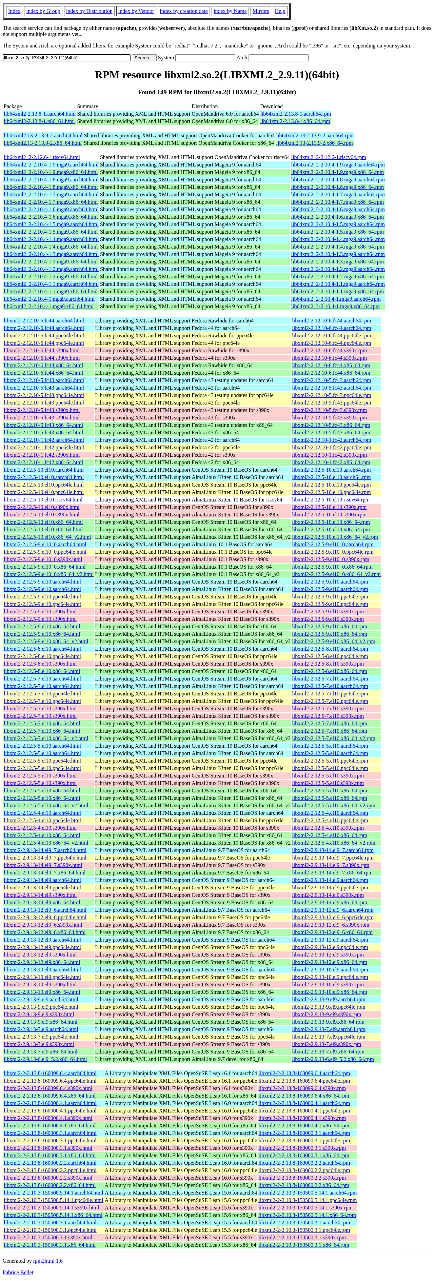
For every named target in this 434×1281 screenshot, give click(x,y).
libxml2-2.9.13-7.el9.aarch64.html (41, 1029)
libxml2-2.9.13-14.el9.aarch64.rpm (330, 880)
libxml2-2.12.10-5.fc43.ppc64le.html (44, 395)
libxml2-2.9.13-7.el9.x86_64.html (40, 1052)
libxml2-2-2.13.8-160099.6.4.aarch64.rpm (304, 1073)
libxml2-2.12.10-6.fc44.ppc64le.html (44, 335)
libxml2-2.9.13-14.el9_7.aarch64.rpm (332, 850)
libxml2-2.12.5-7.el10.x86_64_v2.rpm (333, 738)
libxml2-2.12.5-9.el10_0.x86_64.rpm (332, 567)
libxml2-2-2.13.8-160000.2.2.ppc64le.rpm (304, 1170)
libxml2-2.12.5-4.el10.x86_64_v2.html (46, 843)
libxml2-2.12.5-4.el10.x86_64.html (42, 835)
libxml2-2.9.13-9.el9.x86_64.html (40, 1022)
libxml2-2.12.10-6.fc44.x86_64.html (43, 365)
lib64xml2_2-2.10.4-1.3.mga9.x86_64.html (51, 261)
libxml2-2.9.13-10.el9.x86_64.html (42, 992)
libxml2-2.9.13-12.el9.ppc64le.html (42, 947)
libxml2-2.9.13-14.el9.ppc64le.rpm (330, 887)
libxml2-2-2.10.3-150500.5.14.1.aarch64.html (53, 1193)
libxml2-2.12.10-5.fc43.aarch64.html (44, 380)
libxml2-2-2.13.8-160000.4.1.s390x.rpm (302, 1118)
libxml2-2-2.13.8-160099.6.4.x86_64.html (50, 1096)
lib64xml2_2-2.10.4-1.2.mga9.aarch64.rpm (338, 269)
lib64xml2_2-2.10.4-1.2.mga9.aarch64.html (51, 269)
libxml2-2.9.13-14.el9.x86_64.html (42, 902)
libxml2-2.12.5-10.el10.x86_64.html (43, 522)
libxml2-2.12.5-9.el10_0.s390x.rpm (330, 559)
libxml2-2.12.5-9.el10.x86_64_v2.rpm (333, 641)
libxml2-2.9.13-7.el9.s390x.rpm (326, 1044)
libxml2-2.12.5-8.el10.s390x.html (40, 664)
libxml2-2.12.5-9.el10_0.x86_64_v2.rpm (336, 574)
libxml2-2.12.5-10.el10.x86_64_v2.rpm (335, 537)
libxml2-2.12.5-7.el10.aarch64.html (42, 679)
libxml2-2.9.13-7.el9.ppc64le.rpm (328, 1037)
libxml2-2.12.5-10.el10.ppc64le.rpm (331, 485)
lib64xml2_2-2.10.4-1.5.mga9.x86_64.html (51, 232)
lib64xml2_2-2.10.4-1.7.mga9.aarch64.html (51, 194)
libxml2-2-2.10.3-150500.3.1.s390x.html (48, 1237)
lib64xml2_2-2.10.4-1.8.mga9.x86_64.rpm (337, 187)
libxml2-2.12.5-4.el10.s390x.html (40, 828)
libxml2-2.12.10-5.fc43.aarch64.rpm (331, 380)
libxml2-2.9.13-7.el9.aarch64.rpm (328, 1029)
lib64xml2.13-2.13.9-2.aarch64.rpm (315, 135)
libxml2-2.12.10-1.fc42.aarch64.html (44, 440)
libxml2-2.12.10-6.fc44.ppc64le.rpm (331, 335)
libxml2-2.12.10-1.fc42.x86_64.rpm (331, 462)
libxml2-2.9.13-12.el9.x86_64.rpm (329, 962)
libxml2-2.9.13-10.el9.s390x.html (40, 984)
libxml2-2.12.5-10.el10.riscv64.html (43, 499)
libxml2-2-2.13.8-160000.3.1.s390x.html (48, 1148)
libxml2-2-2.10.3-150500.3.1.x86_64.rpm (303, 1245)
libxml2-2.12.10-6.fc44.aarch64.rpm (331, 320)
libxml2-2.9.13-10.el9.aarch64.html (42, 969)
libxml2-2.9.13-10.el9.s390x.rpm (328, 984)
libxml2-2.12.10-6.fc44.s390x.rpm (329, 350)
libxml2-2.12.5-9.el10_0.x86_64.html (44, 567)
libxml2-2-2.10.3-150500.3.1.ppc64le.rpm (304, 1230)
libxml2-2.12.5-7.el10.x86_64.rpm (329, 723)
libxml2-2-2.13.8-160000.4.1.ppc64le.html (50, 1111)
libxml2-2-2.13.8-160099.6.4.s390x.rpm (302, 1088)
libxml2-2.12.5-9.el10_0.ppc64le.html (45, 552)
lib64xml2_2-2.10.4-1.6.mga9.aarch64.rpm (338, 209)
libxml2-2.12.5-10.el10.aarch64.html (44, 470)
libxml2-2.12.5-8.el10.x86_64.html (42, 671)
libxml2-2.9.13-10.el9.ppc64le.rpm (330, 977)
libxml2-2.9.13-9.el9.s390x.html (39, 1014)
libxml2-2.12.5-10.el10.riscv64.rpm (331, 499)
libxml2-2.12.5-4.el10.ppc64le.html (42, 820)
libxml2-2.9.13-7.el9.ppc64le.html (41, 1037)
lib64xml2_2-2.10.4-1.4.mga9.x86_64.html (51, 247)
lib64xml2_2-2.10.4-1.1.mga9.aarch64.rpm (338, 284)
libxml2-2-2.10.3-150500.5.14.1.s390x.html (51, 1207)
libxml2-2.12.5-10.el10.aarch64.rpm (331, 470)
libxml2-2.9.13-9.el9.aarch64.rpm (328, 999)
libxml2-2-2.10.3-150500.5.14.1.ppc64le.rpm (307, 1200)
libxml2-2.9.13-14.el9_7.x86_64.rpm (332, 872)
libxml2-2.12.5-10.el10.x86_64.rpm (331, 522)
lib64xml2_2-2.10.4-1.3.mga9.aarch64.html (51, 254)
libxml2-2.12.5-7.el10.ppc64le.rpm (330, 693)
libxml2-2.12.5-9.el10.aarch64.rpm (330, 582)
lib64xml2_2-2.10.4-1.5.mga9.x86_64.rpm (337, 232)
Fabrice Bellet (18, 1272)
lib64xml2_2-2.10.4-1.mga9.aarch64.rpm (336, 299)
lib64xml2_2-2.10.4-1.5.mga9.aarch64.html (51, 224)
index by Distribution (89, 11)
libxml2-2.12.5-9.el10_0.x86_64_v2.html (49, 574)
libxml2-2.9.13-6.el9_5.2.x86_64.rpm (333, 1059)
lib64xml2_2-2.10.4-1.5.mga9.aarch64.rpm (338, 224)
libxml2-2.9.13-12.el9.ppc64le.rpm (330, 947)
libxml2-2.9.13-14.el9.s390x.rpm (328, 895)
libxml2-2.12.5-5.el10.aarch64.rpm (330, 746)
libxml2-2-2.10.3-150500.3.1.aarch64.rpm (304, 1222)
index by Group (43, 11)
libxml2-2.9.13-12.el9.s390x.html (40, 955)
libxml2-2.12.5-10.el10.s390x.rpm (329, 507)
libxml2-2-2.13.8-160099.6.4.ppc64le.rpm (304, 1081)
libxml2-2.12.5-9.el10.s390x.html (40, 611)
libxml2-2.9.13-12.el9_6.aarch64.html (45, 910)
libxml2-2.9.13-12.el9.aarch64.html (42, 940)
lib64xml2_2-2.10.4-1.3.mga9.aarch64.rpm (338, 254)
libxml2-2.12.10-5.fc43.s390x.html (42, 410)
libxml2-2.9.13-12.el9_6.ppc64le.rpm (332, 917)
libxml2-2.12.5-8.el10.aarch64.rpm (330, 649)
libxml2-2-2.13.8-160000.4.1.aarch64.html (50, 1103)
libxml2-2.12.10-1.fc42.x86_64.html (43, 462)
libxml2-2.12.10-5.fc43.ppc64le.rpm (331, 395)
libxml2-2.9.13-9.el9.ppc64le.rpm (328, 1007)
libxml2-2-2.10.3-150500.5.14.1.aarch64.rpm (307, 1193)
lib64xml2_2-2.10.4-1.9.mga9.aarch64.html (51, 164)
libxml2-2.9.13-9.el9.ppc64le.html (41, 1007)
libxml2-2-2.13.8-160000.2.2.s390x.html (48, 1178)
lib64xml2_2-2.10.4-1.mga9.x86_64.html (49, 306)
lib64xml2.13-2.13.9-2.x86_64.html (43, 143)
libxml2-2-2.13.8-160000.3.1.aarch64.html (50, 1133)
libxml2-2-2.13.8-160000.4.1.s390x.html (48, 1118)
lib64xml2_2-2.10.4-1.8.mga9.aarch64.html (51, 179)
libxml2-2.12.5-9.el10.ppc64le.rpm (330, 596)
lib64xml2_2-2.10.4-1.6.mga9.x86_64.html (51, 217)
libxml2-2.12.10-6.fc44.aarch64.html (44, 320)
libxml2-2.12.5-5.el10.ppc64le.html (42, 761)
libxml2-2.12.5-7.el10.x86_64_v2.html (46, 738)
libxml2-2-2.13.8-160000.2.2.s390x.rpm (302, 1178)
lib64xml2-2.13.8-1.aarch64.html (40, 114)
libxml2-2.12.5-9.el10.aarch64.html (42, 582)
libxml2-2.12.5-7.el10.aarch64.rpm (330, 679)
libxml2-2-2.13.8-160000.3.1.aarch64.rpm (304, 1133)
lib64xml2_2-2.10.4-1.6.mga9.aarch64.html (51, 209)
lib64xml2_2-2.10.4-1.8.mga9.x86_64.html (51, 187)
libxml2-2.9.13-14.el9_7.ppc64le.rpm (332, 858)
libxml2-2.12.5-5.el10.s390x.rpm (328, 776)
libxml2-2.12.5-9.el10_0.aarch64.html (45, 544)
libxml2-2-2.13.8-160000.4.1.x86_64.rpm (303, 1125)
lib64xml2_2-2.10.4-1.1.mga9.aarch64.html (51, 284)
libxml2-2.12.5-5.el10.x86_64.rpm (329, 790)
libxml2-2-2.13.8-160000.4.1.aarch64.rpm (304, 1103)
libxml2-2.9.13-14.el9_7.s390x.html (43, 865)
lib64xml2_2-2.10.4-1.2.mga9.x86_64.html (51, 276)
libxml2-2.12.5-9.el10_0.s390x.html (43, 559)
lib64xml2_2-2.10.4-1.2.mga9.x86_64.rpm (337, 276)
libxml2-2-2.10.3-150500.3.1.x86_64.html (50, 1245)
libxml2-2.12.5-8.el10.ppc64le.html (42, 656)
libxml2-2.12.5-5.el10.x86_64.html (42, 790)
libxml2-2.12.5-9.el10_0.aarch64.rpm (332, 544)
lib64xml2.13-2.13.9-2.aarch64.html (43, 135)
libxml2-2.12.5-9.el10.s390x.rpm (328, 611)
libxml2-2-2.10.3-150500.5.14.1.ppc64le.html (53, 1200)
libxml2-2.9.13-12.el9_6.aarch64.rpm (332, 910)
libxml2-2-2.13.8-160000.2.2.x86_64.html (50, 1185)
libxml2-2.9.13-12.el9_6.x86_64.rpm (332, 932)
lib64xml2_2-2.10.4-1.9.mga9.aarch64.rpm (338, 164)
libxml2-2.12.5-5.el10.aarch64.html (42, 746)
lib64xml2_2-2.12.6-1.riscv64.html (42, 157)
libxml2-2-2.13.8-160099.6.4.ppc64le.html (50, 1081)
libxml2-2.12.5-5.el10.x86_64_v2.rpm (333, 805)
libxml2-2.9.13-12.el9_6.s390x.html (43, 925)
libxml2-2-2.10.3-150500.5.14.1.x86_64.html (53, 1215)
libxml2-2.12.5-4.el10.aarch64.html (42, 813)
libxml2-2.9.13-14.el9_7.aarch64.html (45, 850)
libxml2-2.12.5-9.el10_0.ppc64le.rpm (332, 552)
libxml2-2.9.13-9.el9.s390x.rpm (326, 1014)
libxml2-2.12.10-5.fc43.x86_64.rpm (331, 425)
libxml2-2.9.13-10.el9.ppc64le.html (42, 977)
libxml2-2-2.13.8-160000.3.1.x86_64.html (50, 1155)
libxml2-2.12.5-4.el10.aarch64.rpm (330, 813)
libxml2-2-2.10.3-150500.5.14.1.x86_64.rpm (307, 1215)
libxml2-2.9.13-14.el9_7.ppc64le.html (45, 858)
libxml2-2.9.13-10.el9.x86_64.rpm (329, 992)
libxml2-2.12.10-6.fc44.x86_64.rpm (331, 365)
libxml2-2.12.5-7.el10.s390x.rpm (328, 708)
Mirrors (261, 11)
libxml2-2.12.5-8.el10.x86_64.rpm (329, 671)
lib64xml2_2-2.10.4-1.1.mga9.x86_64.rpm (337, 291)
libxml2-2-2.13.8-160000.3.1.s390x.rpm (302, 1148)
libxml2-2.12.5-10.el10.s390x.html (42, 507)
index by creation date (184, 11)
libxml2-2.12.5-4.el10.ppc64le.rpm (330, 820)
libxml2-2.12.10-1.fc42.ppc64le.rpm (331, 447)
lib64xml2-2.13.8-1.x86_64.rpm (295, 121)
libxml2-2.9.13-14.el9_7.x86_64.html (44, 872)
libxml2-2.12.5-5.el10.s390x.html (40, 776)
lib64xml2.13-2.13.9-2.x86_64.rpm (314, 143)
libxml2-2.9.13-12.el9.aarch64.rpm (330, 940)
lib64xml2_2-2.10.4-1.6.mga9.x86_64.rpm (337, 217)
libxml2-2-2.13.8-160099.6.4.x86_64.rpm (303, 1096)
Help (280, 11)
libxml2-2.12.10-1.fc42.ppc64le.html (44, 447)
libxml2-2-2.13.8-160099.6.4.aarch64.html (50, 1073)
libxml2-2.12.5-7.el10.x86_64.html (42, 723)
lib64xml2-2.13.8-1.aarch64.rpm (295, 114)
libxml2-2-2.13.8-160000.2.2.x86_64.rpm (303, 1185)
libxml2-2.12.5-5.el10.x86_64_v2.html (46, 805)
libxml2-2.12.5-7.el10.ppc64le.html (42, 693)
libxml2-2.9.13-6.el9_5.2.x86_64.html (45, 1059)
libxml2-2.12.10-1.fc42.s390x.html (42, 455)
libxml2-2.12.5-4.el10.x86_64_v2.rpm (333, 843)
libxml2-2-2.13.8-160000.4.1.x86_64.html (50, 1125)
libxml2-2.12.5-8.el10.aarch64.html (42, 649)
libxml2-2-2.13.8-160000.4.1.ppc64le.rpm (304, 1111)
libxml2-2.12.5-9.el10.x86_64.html (42, 626)
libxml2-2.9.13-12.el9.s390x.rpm (328, 955)
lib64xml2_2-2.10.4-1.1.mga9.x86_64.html (51, 291)
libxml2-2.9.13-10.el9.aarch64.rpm (330, 969)
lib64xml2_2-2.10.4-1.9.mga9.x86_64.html (51, 172)
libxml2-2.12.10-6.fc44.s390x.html (42, 350)
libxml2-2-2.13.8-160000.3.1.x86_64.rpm (303, 1155)
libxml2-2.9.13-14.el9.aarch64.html (42, 880)
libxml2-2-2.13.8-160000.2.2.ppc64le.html (50, 1170)
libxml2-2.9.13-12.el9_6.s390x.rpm (330, 925)
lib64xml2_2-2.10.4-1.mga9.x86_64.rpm (335, 306)
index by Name (230, 11)
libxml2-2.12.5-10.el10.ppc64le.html (44, 485)
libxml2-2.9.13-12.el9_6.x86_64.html (44, 932)
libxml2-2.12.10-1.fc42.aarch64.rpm (331, 440)
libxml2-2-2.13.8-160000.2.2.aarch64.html (50, 1163)
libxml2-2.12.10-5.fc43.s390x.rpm (329, 410)
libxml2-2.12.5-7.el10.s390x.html (40, 708)
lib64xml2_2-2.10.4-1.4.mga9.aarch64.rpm (338, 239)
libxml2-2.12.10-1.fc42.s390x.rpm (329, 455)
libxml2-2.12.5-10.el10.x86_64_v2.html (47, 537)
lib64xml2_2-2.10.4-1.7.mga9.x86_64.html (51, 202)
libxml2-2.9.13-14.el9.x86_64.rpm (329, 902)
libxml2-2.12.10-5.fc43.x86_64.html (43, 425)
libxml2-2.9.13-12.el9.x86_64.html (42, 962)
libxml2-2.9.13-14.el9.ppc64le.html (42, 887)
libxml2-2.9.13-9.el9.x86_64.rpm (328, 1022)
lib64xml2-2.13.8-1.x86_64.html (39, 121)
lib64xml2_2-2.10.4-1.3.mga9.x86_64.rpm (337, 261)
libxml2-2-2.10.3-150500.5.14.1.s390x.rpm (305, 1207)
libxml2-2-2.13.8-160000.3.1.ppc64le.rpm (304, 1140)
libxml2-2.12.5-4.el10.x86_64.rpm (329, 835)
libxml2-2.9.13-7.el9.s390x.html (39, 1044)
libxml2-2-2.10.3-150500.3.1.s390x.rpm (302, 1237)
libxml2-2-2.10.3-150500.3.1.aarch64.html (50, 1222)
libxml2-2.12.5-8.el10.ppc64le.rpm (330, 656)
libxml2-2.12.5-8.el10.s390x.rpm (328, 664)
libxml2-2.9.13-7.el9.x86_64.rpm (328, 1052)
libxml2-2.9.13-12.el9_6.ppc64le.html (45, 917)
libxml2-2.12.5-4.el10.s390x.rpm (328, 828)
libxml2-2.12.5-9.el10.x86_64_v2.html (46, 641)
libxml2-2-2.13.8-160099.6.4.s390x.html (48, 1088)
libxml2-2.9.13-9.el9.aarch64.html (41, 999)
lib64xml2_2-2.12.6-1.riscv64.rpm (328, 157)
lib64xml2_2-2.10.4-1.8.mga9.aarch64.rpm (338, 179)
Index (14, 11)
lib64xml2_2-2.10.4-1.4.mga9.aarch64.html (51, 239)
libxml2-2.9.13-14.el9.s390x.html (40, 895)
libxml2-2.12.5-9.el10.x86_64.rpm (329, 626)
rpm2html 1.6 (48, 1261)
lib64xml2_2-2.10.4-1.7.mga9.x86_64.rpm (337, 202)
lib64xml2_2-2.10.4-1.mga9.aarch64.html (49, 299)
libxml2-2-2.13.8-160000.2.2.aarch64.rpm (304, 1163)
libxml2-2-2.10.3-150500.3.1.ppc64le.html (50, 1230)
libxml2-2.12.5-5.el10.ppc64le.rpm (330, 761)
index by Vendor (136, 11)
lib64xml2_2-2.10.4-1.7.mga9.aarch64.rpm (338, 194)
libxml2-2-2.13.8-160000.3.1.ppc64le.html (50, 1140)
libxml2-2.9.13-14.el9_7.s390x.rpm (330, 865)
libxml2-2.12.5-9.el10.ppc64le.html (42, 596)
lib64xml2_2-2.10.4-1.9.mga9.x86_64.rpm (337, 172)
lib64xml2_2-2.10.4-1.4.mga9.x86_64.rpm (337, 247)
